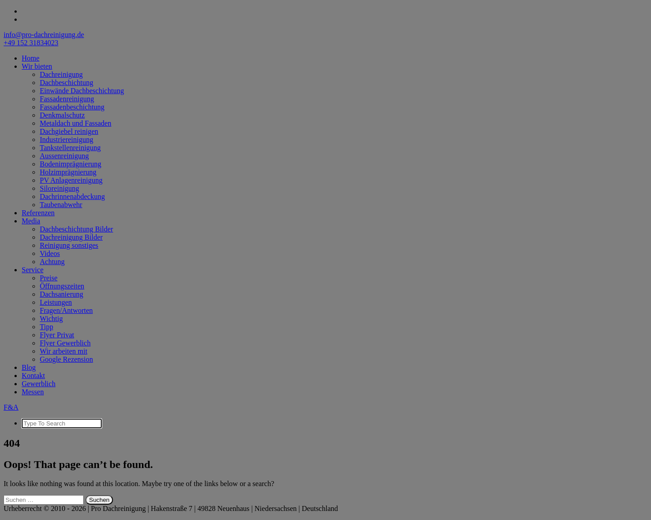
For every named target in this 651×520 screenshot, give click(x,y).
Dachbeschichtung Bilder (76, 229)
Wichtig (51, 318)
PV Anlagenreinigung (71, 180)
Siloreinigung (59, 188)
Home (30, 58)
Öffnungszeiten (62, 286)
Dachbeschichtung (66, 82)
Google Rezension (66, 359)
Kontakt (33, 375)
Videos (50, 253)
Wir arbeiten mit (63, 351)
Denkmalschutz (62, 115)
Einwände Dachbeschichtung (82, 91)
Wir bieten (37, 66)
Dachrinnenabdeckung (72, 196)
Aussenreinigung (64, 156)
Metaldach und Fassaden (75, 123)
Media (31, 221)
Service (32, 270)
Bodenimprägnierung (70, 164)
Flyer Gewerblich (65, 343)
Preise (48, 278)
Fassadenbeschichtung (72, 107)
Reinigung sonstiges (69, 245)
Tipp (46, 327)
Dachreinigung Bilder (71, 237)
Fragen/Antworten (66, 310)
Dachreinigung (61, 74)
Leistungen (56, 302)
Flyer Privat (57, 335)
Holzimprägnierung (68, 172)
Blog (29, 367)
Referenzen (38, 213)
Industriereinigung (66, 139)
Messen (33, 392)
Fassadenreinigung (67, 99)
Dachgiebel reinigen (69, 131)
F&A (11, 407)
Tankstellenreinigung (70, 147)
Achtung (52, 261)
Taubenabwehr (61, 204)
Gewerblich (39, 384)
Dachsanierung (61, 294)
